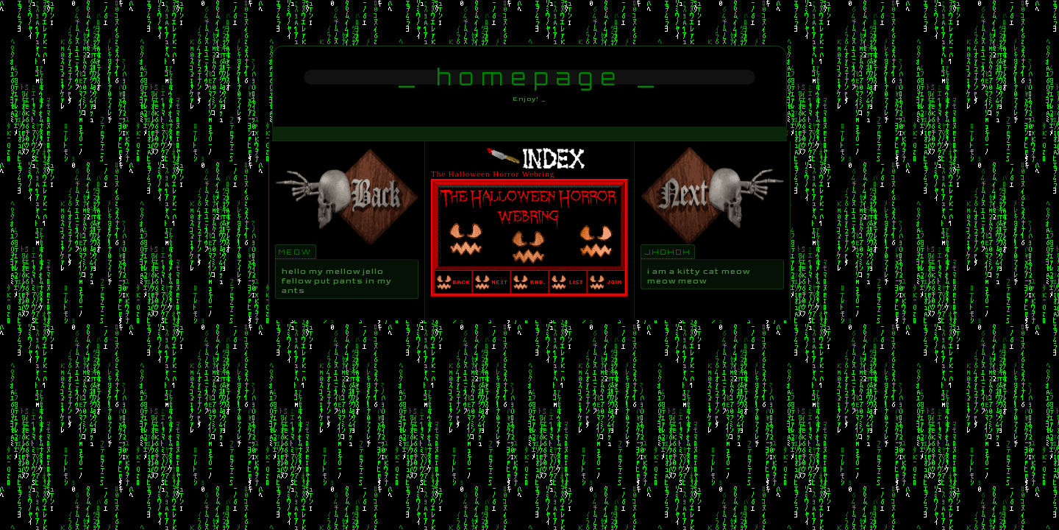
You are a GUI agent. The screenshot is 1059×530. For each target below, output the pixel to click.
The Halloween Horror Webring (493, 173)
